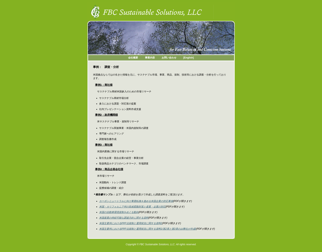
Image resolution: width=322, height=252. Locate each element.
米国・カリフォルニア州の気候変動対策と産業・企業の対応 (132, 206)
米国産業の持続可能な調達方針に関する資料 (123, 217)
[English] (188, 57)
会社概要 (133, 57)
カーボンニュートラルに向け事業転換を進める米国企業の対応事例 (136, 201)
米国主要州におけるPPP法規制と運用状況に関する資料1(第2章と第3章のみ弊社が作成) (147, 228)
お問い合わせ (169, 57)
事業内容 (150, 57)
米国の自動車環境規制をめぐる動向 (119, 212)
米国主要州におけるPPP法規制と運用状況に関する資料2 (130, 223)
